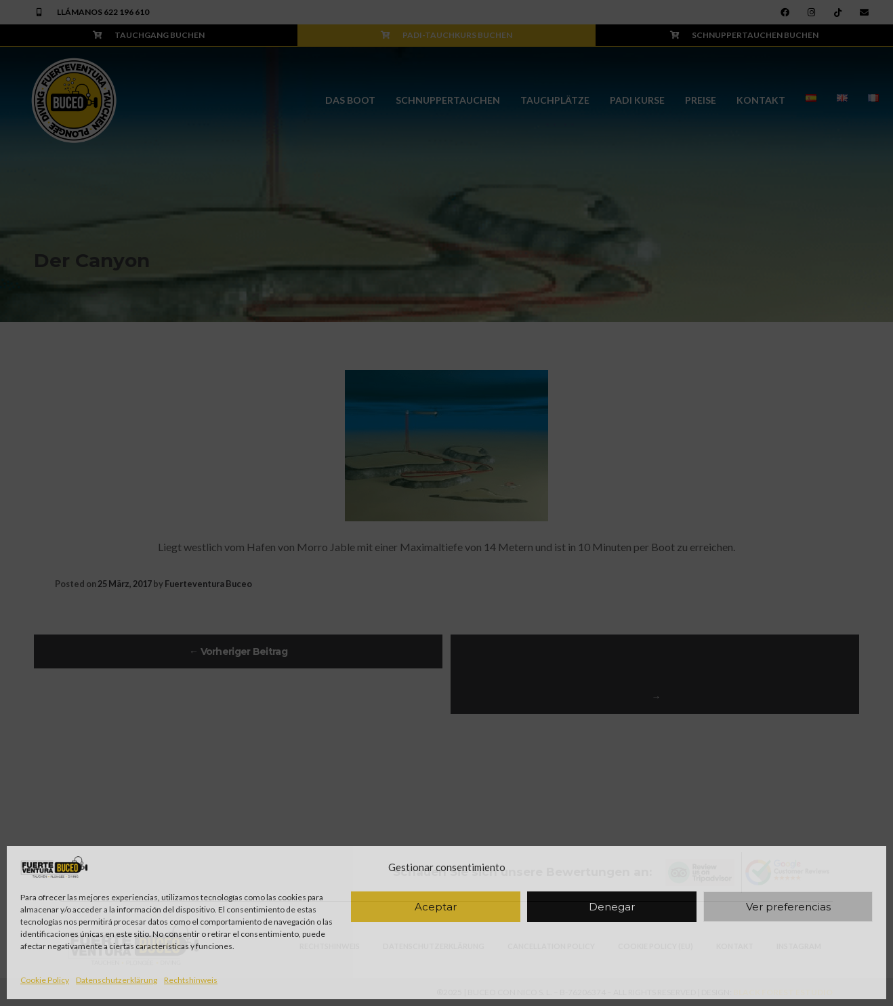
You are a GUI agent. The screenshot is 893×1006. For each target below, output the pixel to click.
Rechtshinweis (190, 980)
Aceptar (436, 906)
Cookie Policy (44, 980)
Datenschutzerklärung (116, 980)
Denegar (612, 906)
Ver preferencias (788, 906)
